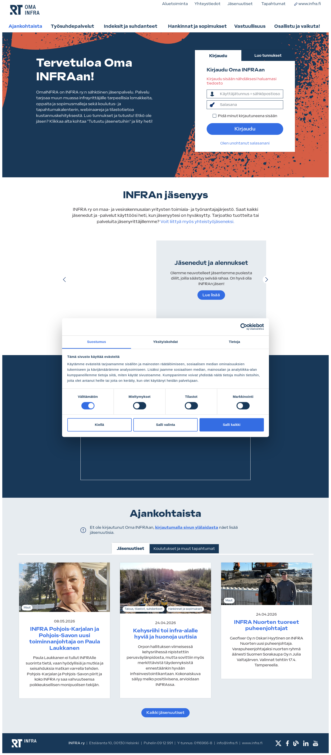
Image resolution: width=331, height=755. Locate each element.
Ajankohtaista (25, 26)
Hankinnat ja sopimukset (197, 26)
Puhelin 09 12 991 (158, 743)
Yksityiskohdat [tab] (165, 342)
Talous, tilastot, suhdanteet (144, 609)
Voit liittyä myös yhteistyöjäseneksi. (197, 221)
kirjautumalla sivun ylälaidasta (186, 527)
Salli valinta (165, 425)
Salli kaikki (231, 425)
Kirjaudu (218, 55)
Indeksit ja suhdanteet (130, 26)
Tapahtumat (273, 3)
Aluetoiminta (175, 3)
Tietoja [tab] (234, 342)
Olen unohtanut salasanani (245, 143)
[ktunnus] (250, 94)
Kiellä (99, 425)
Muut (27, 607)
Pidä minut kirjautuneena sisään (247, 116)
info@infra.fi (227, 743)
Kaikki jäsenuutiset (165, 712)
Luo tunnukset (268, 55)
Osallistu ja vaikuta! (297, 26)
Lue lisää (211, 295)
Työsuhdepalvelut (72, 26)
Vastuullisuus (249, 26)
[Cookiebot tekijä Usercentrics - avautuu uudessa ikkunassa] (244, 326)
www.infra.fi (307, 3)
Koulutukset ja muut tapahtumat (184, 548)
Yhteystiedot (207, 3)
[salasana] (250, 104)
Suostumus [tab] (96, 342)
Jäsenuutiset (240, 3)
